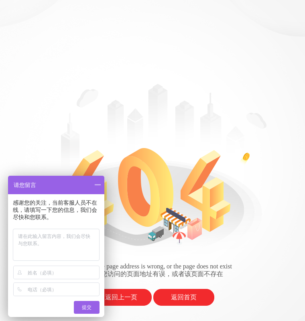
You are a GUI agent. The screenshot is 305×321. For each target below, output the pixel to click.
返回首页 (184, 297)
